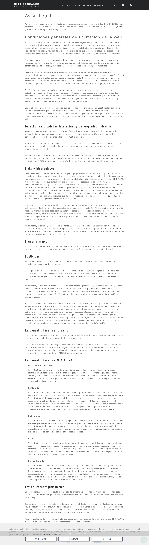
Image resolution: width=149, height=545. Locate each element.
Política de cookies (52, 535)
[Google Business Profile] (123, 5)
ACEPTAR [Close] (107, 539)
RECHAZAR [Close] (73, 539)
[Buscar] (115, 5)
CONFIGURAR (41, 539)
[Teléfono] (131, 5)
